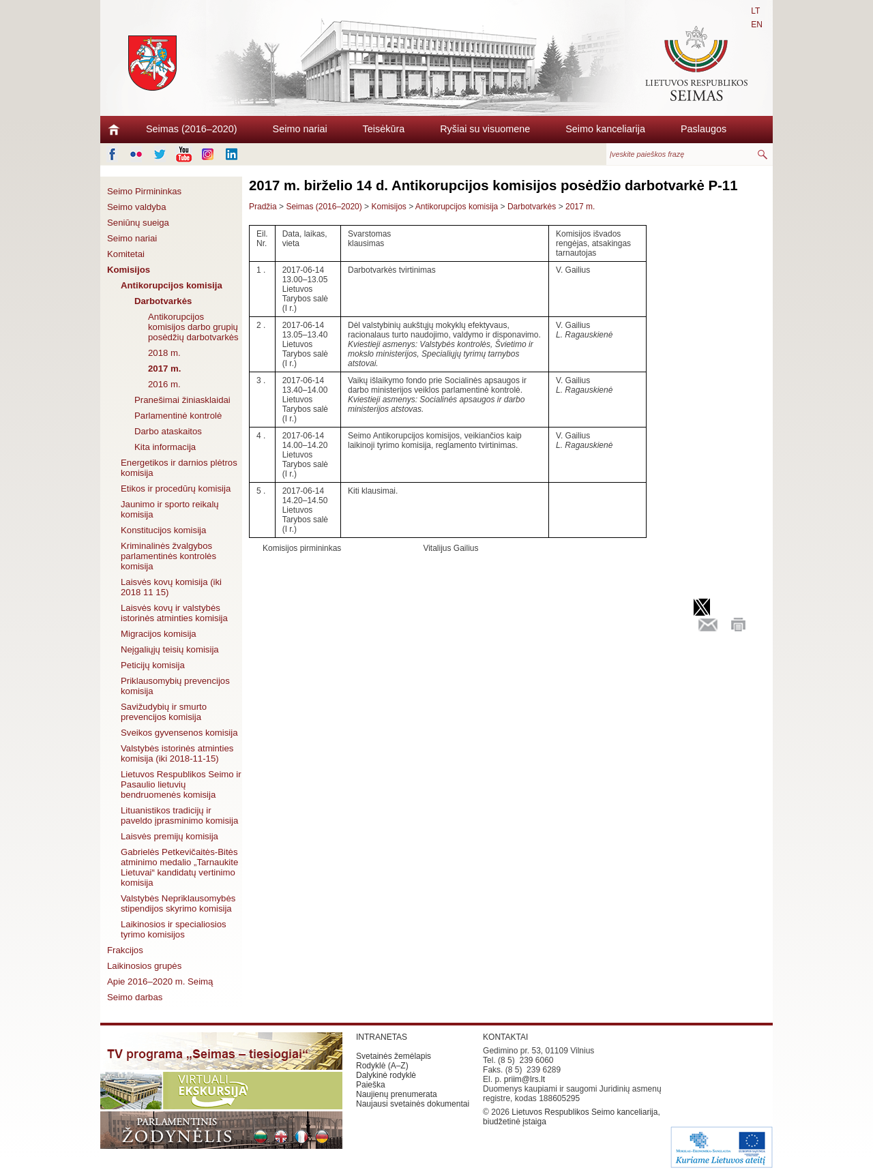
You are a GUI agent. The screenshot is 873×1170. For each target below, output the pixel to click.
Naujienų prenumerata (396, 1094)
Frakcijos (125, 950)
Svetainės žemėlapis (393, 1056)
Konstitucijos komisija (163, 530)
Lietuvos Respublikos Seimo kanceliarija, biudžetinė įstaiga (571, 1116)
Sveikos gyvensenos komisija (179, 733)
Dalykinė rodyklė (386, 1075)
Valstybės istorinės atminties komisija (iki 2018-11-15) (177, 753)
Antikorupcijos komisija (171, 285)
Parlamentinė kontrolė (178, 415)
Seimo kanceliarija (605, 128)
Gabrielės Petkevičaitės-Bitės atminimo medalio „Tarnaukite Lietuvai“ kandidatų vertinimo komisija (179, 867)
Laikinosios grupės (144, 966)
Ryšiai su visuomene (485, 128)
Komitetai (126, 254)
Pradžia (263, 206)
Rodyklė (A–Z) (382, 1065)
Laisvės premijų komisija (169, 836)
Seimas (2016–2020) (191, 128)
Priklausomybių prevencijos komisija (175, 686)
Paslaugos (703, 128)
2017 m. (164, 368)
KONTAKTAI (505, 1037)
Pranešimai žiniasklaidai (182, 400)
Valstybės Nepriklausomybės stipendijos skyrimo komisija (178, 903)
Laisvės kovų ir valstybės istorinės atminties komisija (174, 613)
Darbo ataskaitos (168, 431)
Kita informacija (165, 447)
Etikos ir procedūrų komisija (176, 488)
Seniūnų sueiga (138, 222)
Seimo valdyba (136, 207)
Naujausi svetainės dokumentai (412, 1104)
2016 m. (164, 384)
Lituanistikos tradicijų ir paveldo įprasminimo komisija (179, 815)
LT (755, 11)
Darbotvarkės (163, 301)
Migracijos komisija (158, 634)
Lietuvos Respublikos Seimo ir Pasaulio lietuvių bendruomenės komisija (181, 784)
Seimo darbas (134, 997)
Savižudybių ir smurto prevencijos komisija (164, 712)
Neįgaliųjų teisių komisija (170, 649)
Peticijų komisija (153, 665)
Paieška (370, 1085)
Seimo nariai (300, 128)
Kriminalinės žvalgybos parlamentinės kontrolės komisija (168, 556)
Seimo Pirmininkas (144, 191)
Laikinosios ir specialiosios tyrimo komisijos (173, 929)
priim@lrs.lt (524, 1079)
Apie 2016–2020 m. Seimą (160, 981)
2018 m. (164, 353)
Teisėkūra (384, 128)
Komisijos (128, 270)
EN (757, 24)
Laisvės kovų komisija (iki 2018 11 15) (171, 587)
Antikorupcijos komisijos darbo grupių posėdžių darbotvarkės (193, 327)
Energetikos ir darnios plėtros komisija (179, 467)
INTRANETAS (381, 1037)
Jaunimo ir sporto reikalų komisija (170, 509)
